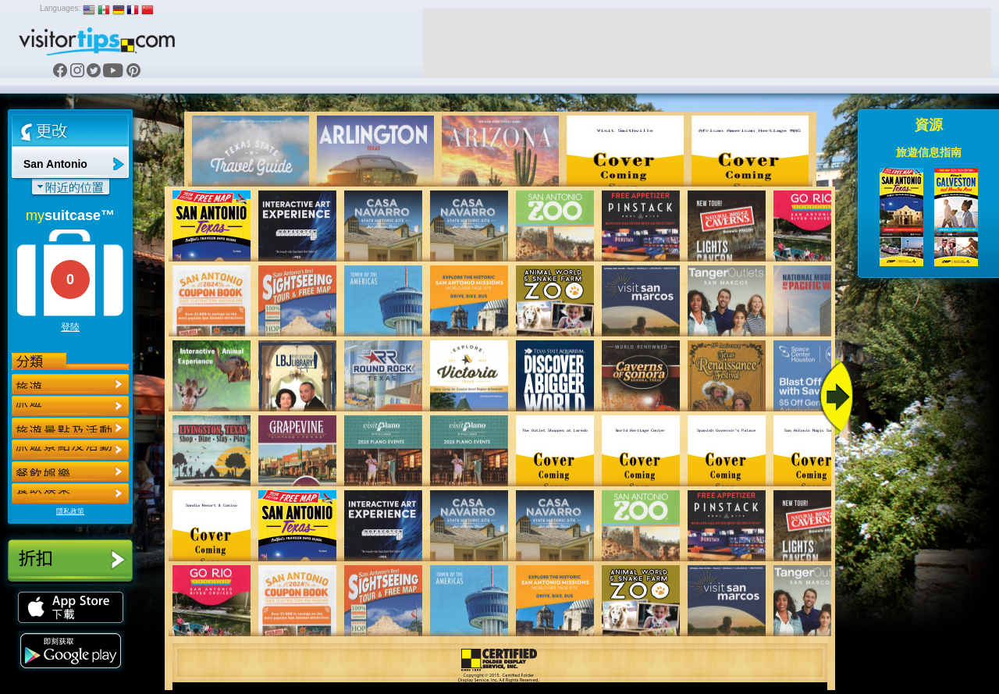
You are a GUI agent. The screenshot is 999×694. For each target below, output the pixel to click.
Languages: (60, 8)
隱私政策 (70, 511)
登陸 (70, 327)
